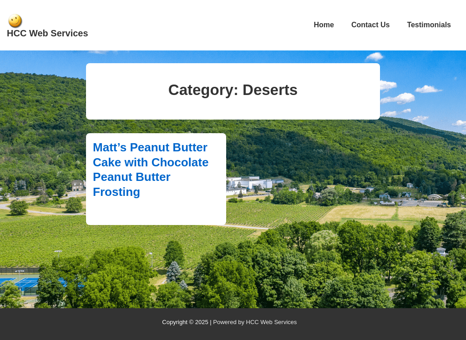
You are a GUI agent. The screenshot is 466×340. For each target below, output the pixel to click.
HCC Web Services (47, 33)
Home (324, 25)
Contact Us (370, 25)
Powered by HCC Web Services (255, 322)
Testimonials (429, 25)
